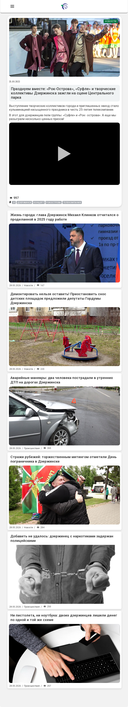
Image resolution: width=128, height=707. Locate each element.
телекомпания (72, 202)
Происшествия (32, 448)
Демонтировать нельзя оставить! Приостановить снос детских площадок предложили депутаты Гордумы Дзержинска (58, 298)
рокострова (53, 202)
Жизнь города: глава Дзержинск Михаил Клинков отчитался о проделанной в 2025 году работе (64, 217)
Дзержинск (24, 202)
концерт (39, 202)
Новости (110, 21)
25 (14, 202)
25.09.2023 (14, 81)
